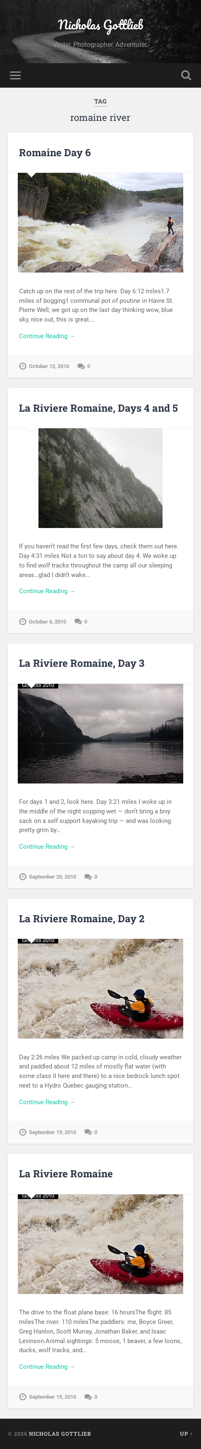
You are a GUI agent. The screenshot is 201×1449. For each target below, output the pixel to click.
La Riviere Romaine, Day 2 (81, 918)
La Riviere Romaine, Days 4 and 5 (98, 408)
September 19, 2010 (52, 1132)
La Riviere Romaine (66, 1173)
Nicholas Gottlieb (100, 25)
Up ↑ (186, 1433)
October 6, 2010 (47, 622)
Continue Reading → (47, 336)
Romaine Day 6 (55, 152)
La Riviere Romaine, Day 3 (81, 663)
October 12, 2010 (49, 366)
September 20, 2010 (52, 877)
